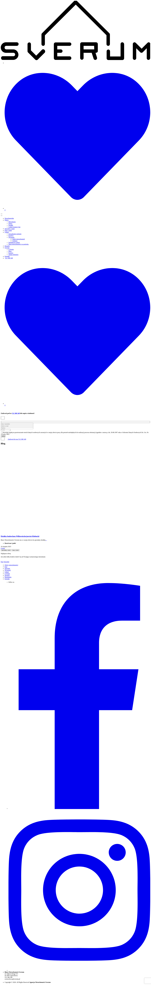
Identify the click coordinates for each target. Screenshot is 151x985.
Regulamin (8, 577)
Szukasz (14, 241)
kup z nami (15, 550)
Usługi (7, 232)
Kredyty (10, 235)
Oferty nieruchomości (11, 565)
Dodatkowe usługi (14, 242)
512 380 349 (9, 258)
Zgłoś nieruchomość (18, 239)
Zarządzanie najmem (14, 234)
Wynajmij (8, 570)
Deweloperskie (9, 218)
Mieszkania (12, 222)
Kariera (10, 253)
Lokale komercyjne (14, 227)
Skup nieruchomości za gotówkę (18, 244)
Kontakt (7, 256)
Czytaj (3, 548)
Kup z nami (8, 230)
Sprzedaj (6, 562)
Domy (10, 223)
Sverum (7, 248)
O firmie (11, 249)
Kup (2, 562)
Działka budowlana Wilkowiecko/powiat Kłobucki (20, 537)
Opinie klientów (13, 254)
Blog (9, 251)
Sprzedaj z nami (10, 229)
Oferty (7, 220)
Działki (10, 225)
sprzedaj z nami (6, 550)
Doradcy (7, 246)
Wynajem (11, 237)
